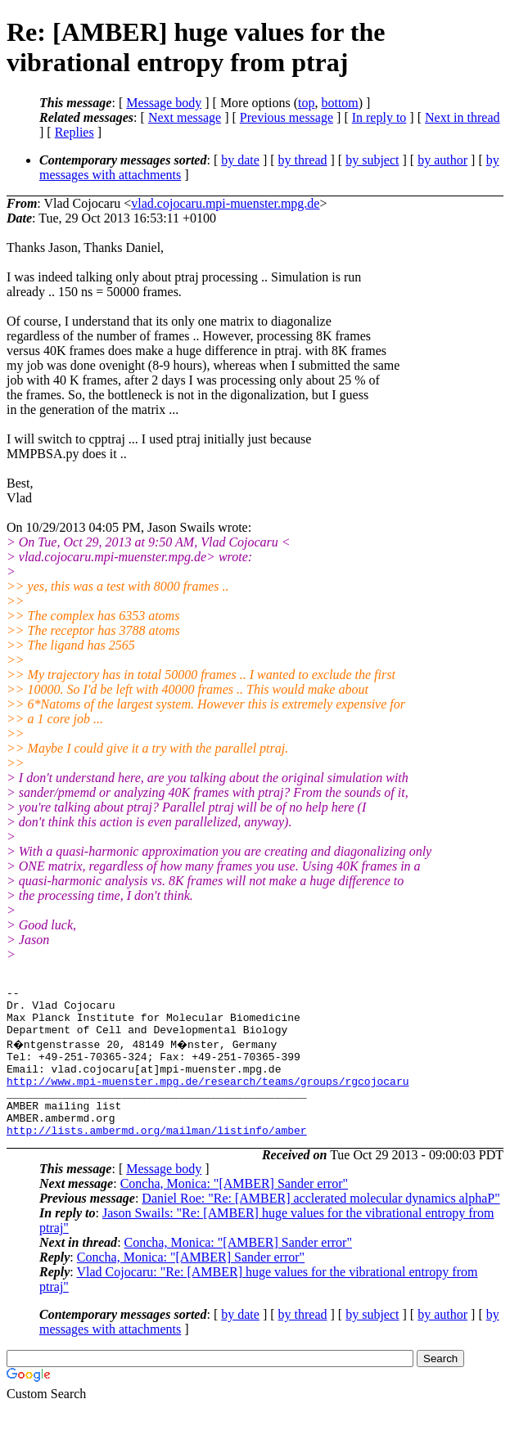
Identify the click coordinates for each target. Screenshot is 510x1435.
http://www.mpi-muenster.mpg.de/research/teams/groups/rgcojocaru (207, 1098)
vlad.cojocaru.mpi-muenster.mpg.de (225, 203)
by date (240, 160)
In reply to (379, 117)
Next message (184, 117)
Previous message (286, 117)
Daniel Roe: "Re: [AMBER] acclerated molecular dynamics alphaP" (320, 1225)
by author (442, 160)
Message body (163, 103)
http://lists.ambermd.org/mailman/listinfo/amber (157, 1156)
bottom (339, 103)
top (306, 103)
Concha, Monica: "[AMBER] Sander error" (234, 1210)
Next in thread (462, 117)
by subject (372, 160)
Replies (74, 132)
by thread (302, 160)
